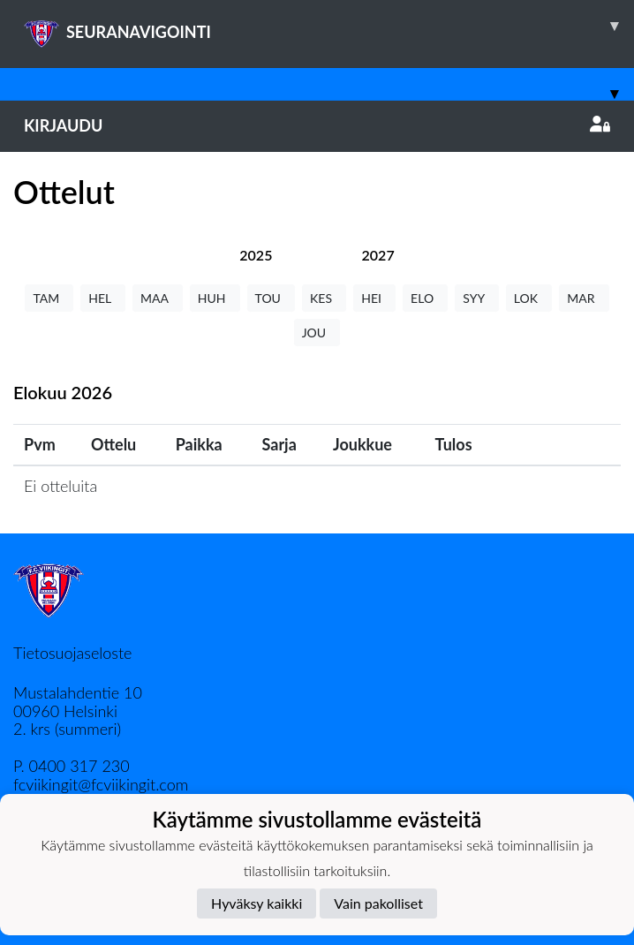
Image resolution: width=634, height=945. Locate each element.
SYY (476, 298)
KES (324, 298)
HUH (215, 298)
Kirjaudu (317, 125)
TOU (271, 298)
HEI (374, 298)
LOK (529, 298)
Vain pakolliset (378, 903)
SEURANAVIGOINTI (329, 25)
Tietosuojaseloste (72, 652)
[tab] (255, 254)
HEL (102, 298)
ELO (425, 298)
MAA (157, 298)
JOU (317, 332)
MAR (583, 298)
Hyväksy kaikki (256, 903)
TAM (49, 298)
